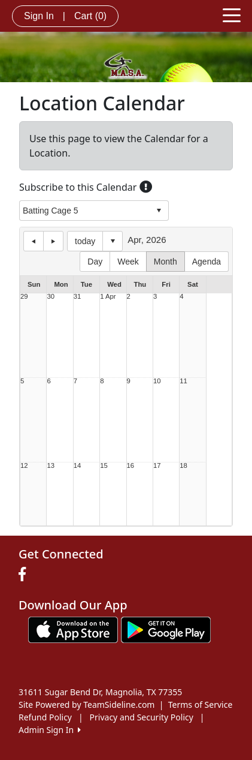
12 (24, 465)
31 (77, 296)
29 (24, 296)
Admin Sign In (50, 729)
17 (157, 465)
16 (131, 465)
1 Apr (108, 296)
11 (183, 381)
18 (183, 465)
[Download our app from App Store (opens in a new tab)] (73, 628)
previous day (33, 241)
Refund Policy (45, 717)
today (85, 241)
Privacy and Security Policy (141, 717)
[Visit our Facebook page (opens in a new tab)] (25, 574)
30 (50, 296)
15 (104, 465)
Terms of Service (200, 704)
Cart (90, 16)
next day (53, 241)
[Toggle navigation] (231, 14)
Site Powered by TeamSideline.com (86, 704)
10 (157, 381)
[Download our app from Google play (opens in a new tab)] (166, 628)
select (158, 210)
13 (50, 465)
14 (77, 465)
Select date (112, 241)
